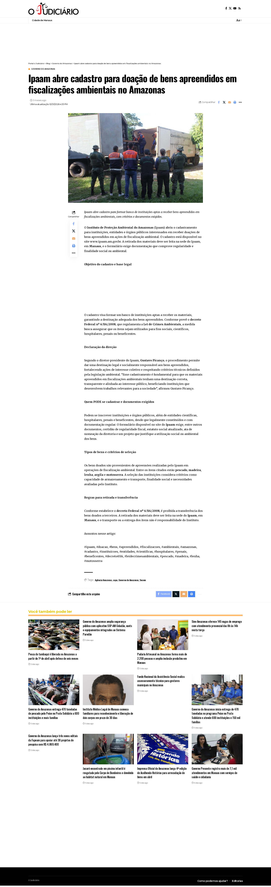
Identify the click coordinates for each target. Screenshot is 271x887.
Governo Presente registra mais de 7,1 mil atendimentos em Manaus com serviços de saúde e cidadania (215, 774)
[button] (238, 20)
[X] (230, 8)
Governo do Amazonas (47, 69)
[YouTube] (234, 8)
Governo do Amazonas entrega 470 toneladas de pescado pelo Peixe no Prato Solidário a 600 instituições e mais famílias (53, 714)
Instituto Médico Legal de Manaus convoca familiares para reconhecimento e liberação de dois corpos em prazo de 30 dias (107, 714)
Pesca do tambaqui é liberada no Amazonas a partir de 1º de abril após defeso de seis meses (52, 659)
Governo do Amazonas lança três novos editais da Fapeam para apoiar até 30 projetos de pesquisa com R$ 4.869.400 (53, 741)
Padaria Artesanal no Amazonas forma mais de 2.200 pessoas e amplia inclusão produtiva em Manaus (162, 659)
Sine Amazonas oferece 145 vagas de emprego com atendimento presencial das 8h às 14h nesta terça (217, 627)
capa (115, 580)
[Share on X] (224, 103)
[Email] (229, 103)
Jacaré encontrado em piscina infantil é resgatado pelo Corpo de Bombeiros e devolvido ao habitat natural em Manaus (104, 774)
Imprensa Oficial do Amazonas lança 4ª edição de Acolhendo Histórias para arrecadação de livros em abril (162, 774)
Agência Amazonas (103, 580)
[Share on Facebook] (218, 103)
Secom (143, 580)
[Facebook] (226, 8)
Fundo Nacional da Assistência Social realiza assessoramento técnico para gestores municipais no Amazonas (161, 682)
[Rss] (239, 8)
